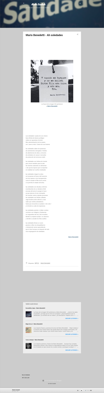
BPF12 (37, 263)
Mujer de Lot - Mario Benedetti (34, 324)
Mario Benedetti (45, 263)
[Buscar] (80, 4)
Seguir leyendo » (71, 318)
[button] (77, 34)
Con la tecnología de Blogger (52, 380)
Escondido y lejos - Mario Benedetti (35, 308)
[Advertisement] (52, 21)
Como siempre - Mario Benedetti (35, 340)
